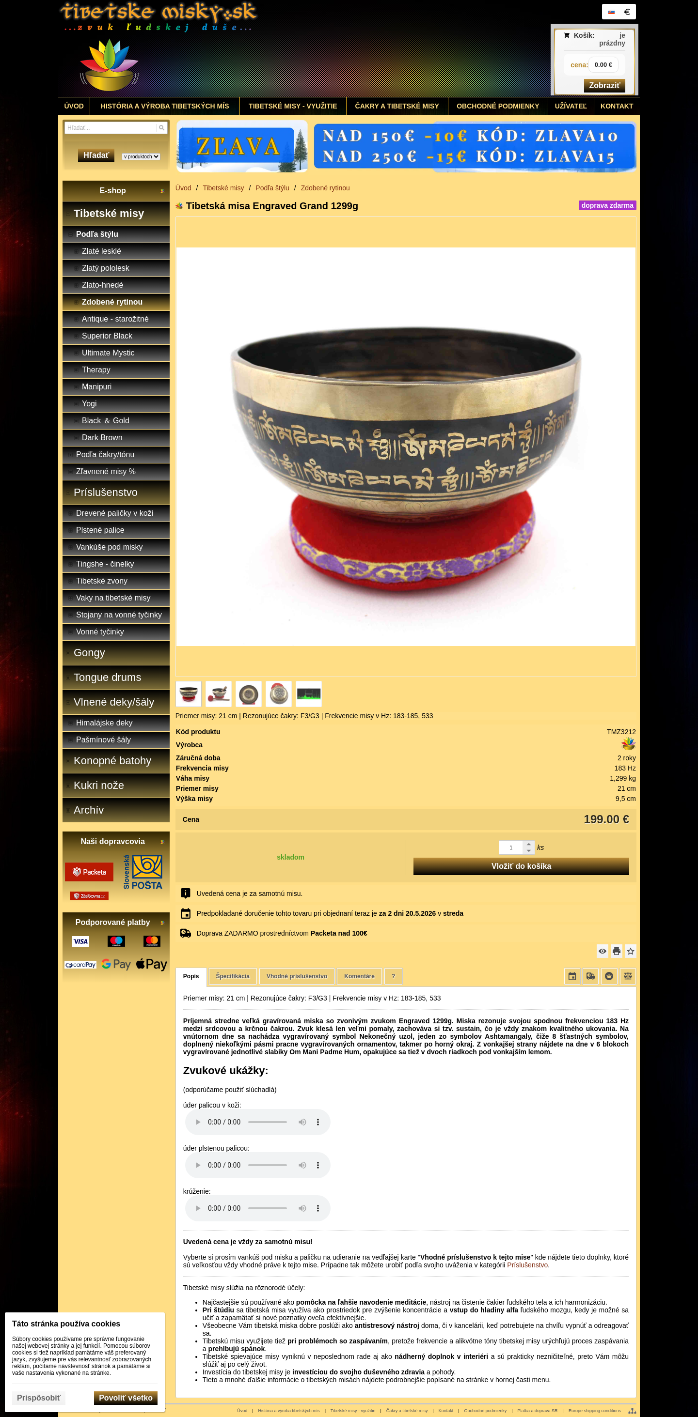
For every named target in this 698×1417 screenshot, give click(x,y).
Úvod (242, 1410)
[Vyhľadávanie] (116, 128)
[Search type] (141, 156)
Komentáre (359, 976)
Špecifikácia (233, 976)
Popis (191, 976)
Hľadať (96, 155)
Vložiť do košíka (521, 866)
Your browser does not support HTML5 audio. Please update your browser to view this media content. (258, 1122)
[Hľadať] (162, 128)
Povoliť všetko (126, 1398)
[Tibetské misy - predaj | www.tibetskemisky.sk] (277, 48)
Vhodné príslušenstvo (297, 976)
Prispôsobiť (39, 1398)
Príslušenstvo (527, 1265)
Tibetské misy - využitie (353, 1410)
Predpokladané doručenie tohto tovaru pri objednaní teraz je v (330, 913)
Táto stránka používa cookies (66, 1324)
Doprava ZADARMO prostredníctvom (282, 933)
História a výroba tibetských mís (289, 1410)
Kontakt (446, 1410)
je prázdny (612, 39)
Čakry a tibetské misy (407, 1410)
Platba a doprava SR (538, 1410)
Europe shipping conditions (595, 1410)
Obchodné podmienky (485, 1410)
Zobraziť (604, 85)
